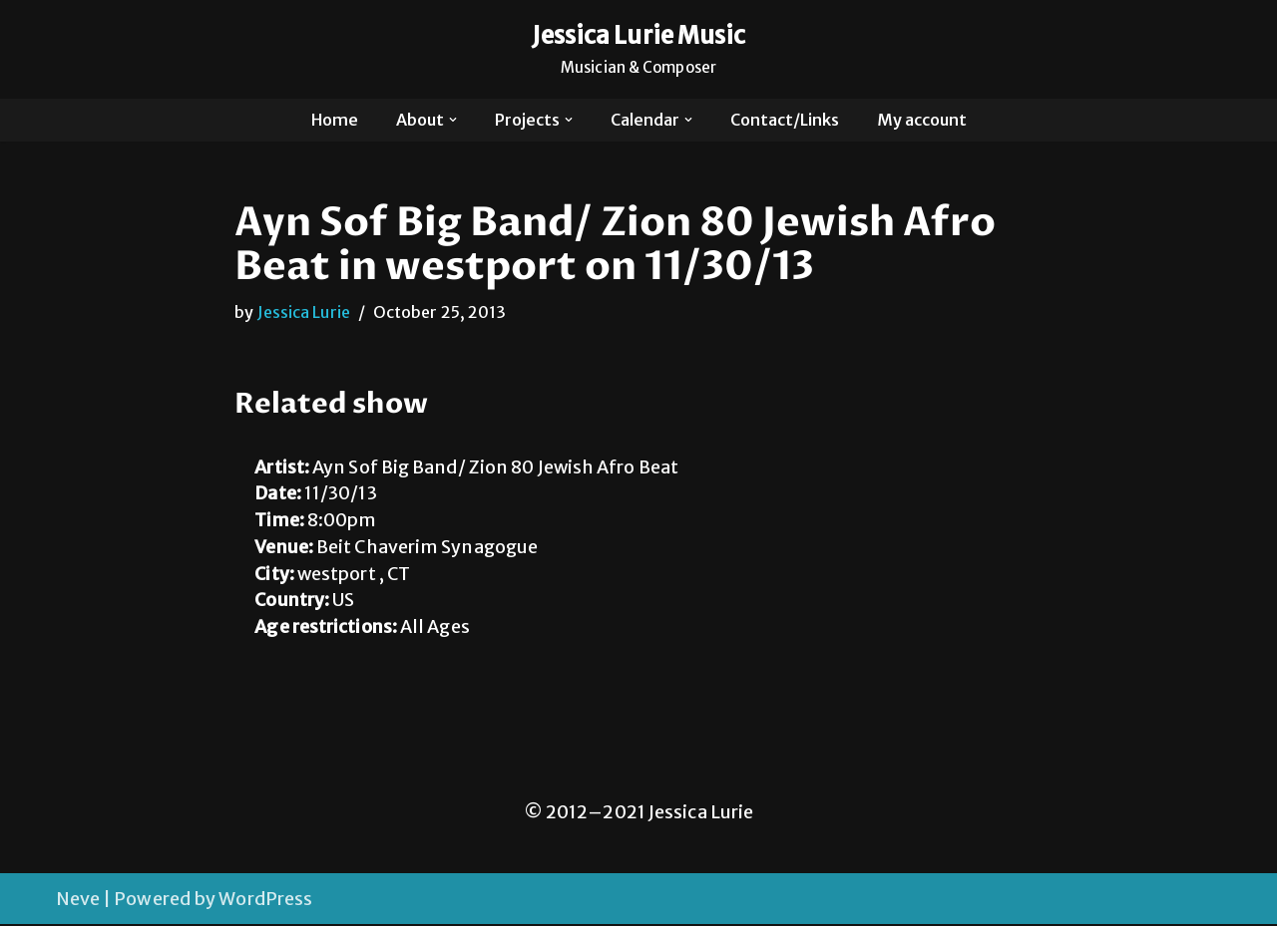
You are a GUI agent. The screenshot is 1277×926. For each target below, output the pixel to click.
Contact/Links (785, 120)
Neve (78, 900)
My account (923, 120)
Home (333, 120)
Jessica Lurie (304, 312)
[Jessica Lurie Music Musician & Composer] (639, 49)
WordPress (265, 900)
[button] (452, 120)
